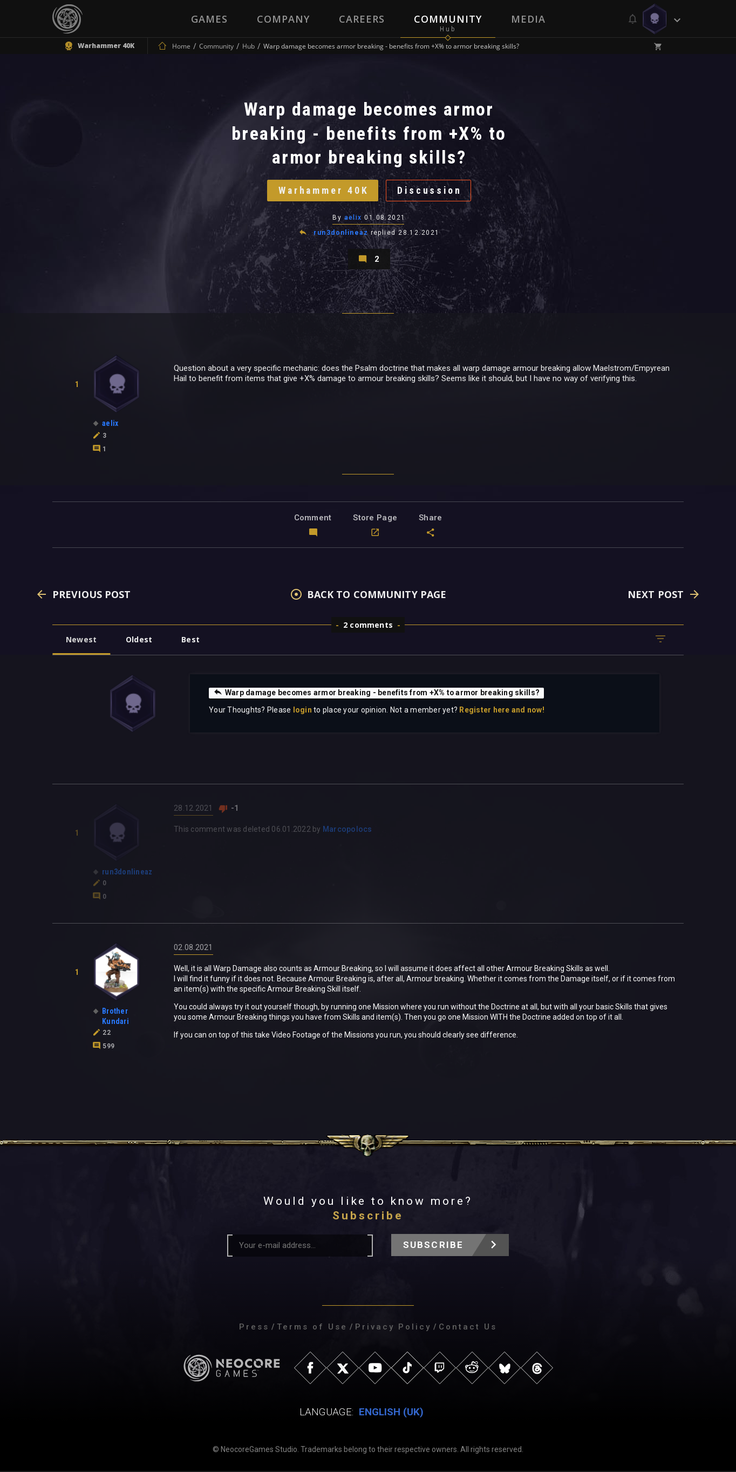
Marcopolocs (347, 830)
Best (191, 640)
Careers (362, 18)
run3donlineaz (341, 233)
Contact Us (468, 1328)
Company (283, 18)
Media (528, 18)
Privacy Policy (393, 1328)
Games (209, 18)
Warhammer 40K (323, 190)
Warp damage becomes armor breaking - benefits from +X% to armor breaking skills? (377, 693)
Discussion (430, 190)
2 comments (368, 626)
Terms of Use (312, 1328)
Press (254, 1328)
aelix (353, 218)
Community (448, 18)
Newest (81, 640)
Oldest (139, 640)
